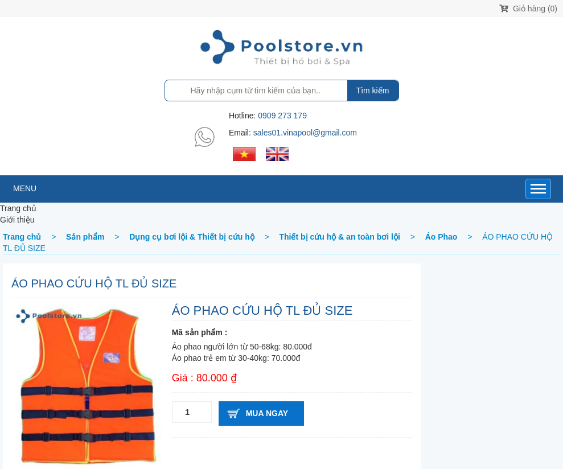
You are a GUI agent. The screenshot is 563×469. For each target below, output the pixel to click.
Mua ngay (267, 413)
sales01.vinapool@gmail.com (305, 132)
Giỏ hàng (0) (528, 8)
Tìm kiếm (372, 90)
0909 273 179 (282, 115)
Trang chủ (18, 208)
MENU (24, 188)
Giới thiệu (17, 219)
